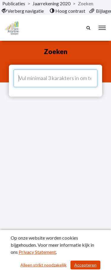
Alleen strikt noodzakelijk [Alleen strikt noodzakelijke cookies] (43, 264)
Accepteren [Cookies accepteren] (85, 264)
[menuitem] (23, 11)
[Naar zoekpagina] (89, 28)
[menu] (102, 28)
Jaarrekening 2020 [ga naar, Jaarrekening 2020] (51, 3)
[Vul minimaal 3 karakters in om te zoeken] (55, 78)
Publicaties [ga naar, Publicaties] (13, 3)
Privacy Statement (37, 252)
